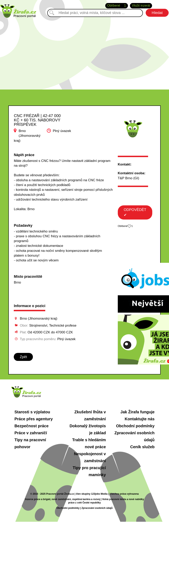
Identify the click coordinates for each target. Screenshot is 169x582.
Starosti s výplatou (32, 412)
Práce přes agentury (33, 419)
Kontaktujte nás (139, 419)
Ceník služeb (142, 447)
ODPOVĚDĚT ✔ (135, 212)
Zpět (23, 357)
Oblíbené (116, 5)
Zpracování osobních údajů (97, 508)
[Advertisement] (84, 52)
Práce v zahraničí (30, 433)
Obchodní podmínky (135, 426)
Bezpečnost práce (31, 426)
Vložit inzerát (141, 5)
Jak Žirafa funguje (137, 412)
